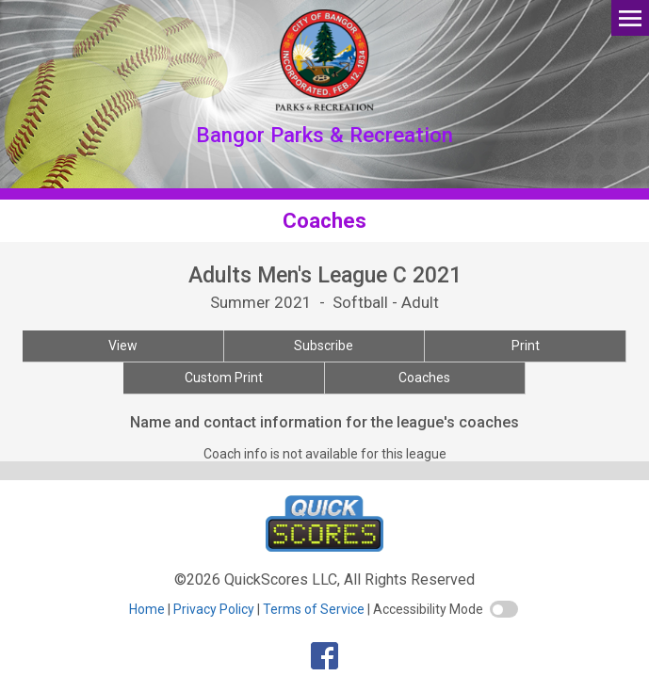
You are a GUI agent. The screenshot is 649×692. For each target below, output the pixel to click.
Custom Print (224, 377)
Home (147, 609)
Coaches (424, 377)
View (123, 345)
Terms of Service (314, 609)
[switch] (504, 609)
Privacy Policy (213, 609)
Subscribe (323, 345)
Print (525, 345)
